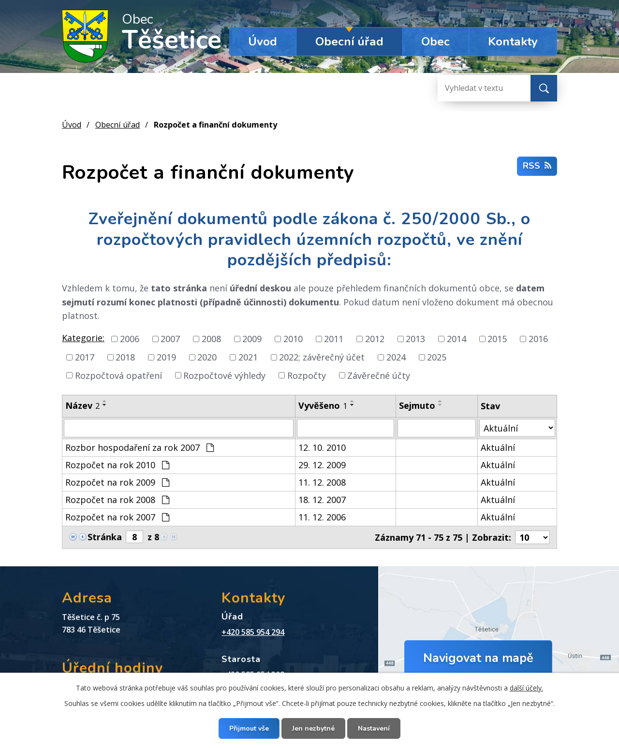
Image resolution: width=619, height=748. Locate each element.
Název (82, 405)
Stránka (105, 537)
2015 (497, 339)
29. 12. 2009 (322, 465)
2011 (333, 339)
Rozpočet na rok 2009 (117, 482)
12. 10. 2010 (322, 447)
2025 (436, 357)
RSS (537, 166)
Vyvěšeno (322, 405)
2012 (374, 339)
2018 (125, 357)
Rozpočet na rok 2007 (117, 517)
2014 (456, 339)
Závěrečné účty (378, 375)
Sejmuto (417, 405)
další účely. (526, 687)
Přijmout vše (249, 728)
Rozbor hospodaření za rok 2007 (139, 447)
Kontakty (513, 41)
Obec (435, 41)
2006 (129, 339)
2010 (293, 339)
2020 (207, 357)
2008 (211, 339)
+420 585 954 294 (252, 632)
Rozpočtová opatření (118, 375)
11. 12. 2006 (322, 517)
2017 (84, 357)
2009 (252, 339)
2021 (248, 357)
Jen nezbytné (313, 728)
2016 (538, 339)
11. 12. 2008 (322, 482)
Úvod (262, 41)
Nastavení (374, 728)
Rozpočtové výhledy (224, 375)
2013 (415, 339)
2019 (166, 357)
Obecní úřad (349, 41)
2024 (396, 357)
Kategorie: (83, 338)
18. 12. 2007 (322, 499)
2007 (170, 339)
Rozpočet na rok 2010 (117, 465)
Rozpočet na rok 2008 (117, 499)
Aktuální (498, 447)
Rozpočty (306, 375)
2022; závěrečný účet (322, 357)
